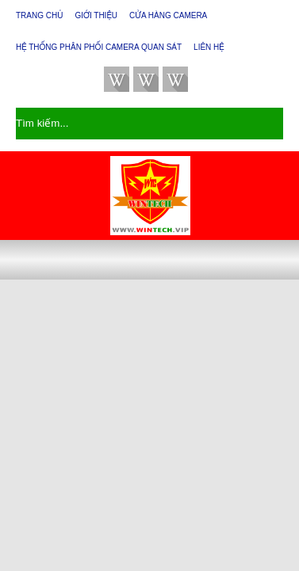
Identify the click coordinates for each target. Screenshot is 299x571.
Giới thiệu (96, 15)
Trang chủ (39, 15)
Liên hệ (209, 47)
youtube (175, 79)
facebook (146, 79)
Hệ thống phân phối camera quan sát (99, 47)
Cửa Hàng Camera (168, 15)
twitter (116, 79)
